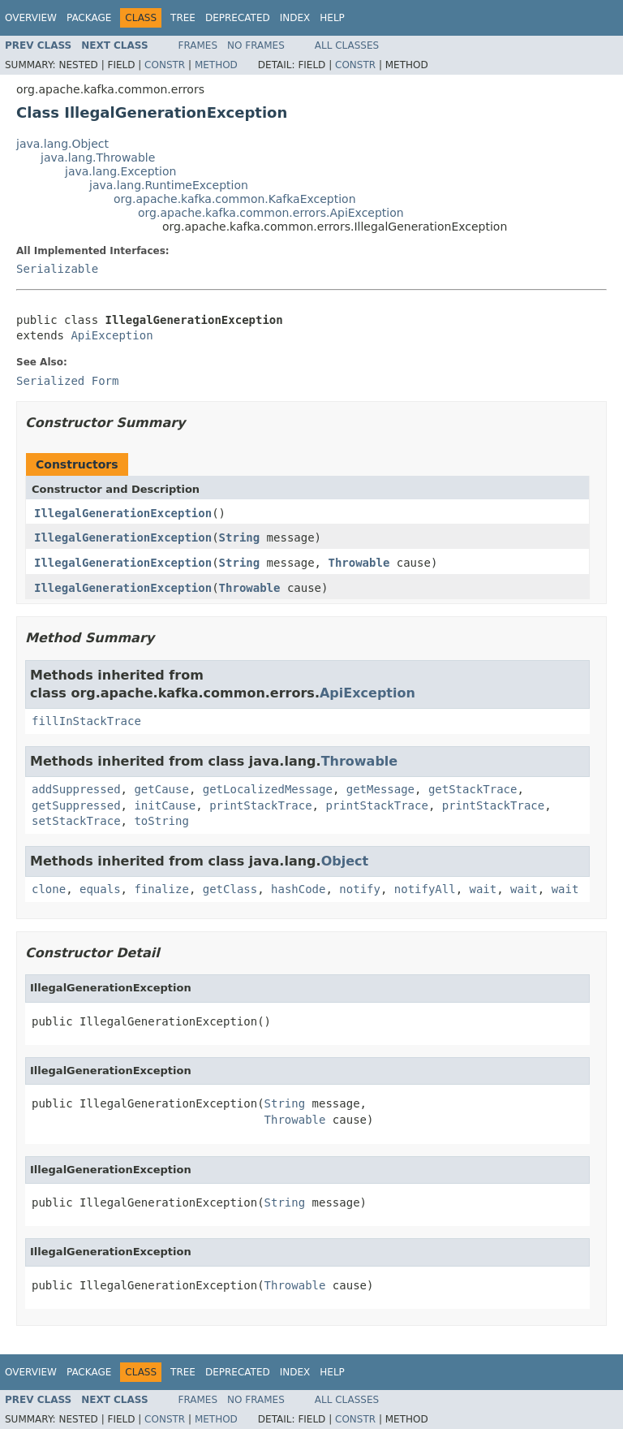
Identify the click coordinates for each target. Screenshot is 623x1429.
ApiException (112, 335)
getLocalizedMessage (268, 789)
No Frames (256, 45)
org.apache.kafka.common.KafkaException (235, 198)
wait (483, 889)
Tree (182, 18)
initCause (164, 805)
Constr (164, 65)
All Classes (347, 45)
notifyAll (425, 889)
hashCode (298, 889)
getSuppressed (76, 805)
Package (89, 18)
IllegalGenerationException (123, 513)
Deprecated (237, 18)
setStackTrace (76, 820)
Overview (31, 18)
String (239, 537)
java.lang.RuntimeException (168, 185)
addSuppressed (76, 789)
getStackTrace (473, 789)
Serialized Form (67, 380)
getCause (161, 789)
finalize (161, 889)
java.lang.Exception (120, 171)
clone (49, 889)
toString (161, 820)
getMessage (380, 789)
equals (100, 889)
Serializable (57, 268)
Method (216, 65)
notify (359, 889)
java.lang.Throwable (98, 157)
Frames (198, 45)
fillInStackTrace (86, 720)
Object (345, 861)
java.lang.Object (62, 143)
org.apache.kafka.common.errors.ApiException (271, 212)
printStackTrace (260, 805)
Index (295, 18)
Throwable (358, 562)
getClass (230, 889)
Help (332, 18)
